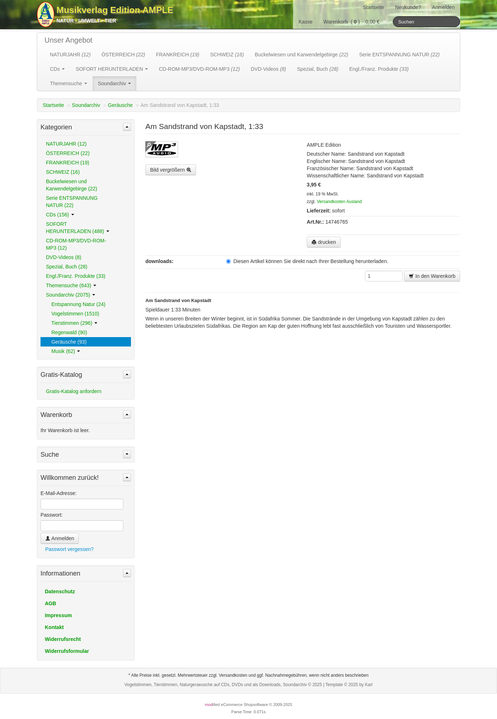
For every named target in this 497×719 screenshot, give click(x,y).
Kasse (305, 22)
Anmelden (443, 7)
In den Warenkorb (432, 276)
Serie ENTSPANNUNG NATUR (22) (72, 201)
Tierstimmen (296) (74, 323)
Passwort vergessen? (69, 549)
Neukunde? (408, 7)
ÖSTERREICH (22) (68, 153)
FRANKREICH (177, 54)
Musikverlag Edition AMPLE (114, 10)
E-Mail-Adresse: (59, 493)
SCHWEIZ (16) (63, 172)
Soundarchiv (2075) (70, 295)
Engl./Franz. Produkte (378, 69)
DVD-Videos (268, 69)
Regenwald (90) (69, 332)
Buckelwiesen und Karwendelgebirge (301, 54)
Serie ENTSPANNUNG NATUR (399, 54)
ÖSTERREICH (123, 54)
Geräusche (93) (68, 342)
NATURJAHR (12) (66, 144)
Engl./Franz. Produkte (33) (75, 276)
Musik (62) (65, 351)
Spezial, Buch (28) (66, 267)
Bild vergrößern (170, 170)
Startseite (373, 7)
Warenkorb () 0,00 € (355, 22)
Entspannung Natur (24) (78, 304)
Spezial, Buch (317, 69)
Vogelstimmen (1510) (75, 314)
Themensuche (68, 83)
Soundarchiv (114, 83)
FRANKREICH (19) (67, 162)
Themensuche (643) (71, 285)
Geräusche (120, 105)
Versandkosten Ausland (339, 201)
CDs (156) (60, 215)
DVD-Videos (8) (63, 257)
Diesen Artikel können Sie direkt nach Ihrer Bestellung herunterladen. (307, 261)
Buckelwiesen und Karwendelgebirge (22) (71, 184)
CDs (57, 69)
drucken (323, 242)
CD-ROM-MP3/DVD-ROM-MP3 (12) (76, 244)
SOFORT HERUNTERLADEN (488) (77, 227)
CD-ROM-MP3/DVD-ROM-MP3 (199, 69)
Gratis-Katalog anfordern (73, 391)
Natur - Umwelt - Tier (86, 20)
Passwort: (52, 515)
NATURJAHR (70, 54)
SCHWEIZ (227, 54)
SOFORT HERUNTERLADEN (112, 69)
